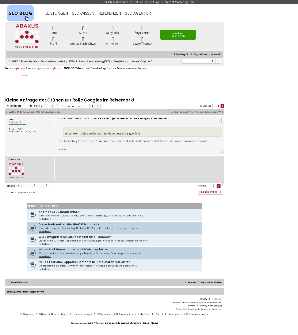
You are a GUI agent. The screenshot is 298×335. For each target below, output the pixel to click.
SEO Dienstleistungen (80, 314)
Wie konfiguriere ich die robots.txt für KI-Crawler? (75, 237)
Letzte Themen (142, 40)
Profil (53, 40)
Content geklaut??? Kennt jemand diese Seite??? (197, 111)
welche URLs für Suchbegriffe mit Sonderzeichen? (35, 111)
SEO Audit (156, 314)
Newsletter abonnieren (178, 35)
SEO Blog (41, 314)
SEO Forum (140, 2)
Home (53, 30)
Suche (83, 30)
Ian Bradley (217, 298)
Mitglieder (112, 30)
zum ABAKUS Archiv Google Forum (25, 291)
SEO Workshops (102, 314)
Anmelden (112, 40)
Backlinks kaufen (139, 314)
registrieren (19, 68)
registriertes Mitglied (47, 68)
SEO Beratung (120, 314)
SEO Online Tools (57, 314)
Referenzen (109, 13)
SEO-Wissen (83, 13)
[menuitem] (215, 54)
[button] (214, 106)
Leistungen (56, 13)
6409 (20, 129)
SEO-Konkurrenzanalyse (196, 314)
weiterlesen (45, 218)
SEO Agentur (138, 13)
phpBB (187, 302)
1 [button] (218, 105)
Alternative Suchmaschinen (59, 212)
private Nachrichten (83, 40)
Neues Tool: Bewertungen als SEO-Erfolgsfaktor (73, 249)
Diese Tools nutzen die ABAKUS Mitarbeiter (70, 224)
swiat (11, 119)
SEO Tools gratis (172, 314)
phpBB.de (218, 305)
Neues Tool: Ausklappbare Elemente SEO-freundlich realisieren (85, 262)
